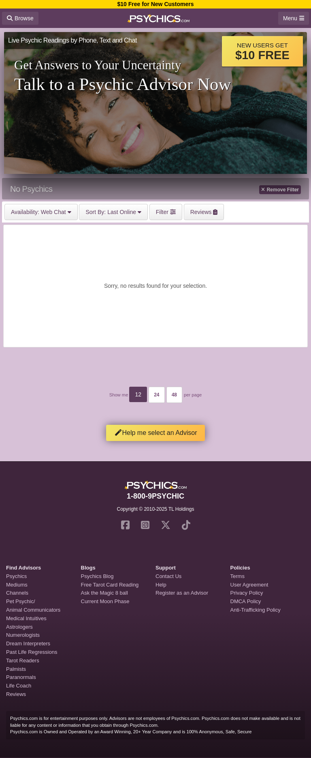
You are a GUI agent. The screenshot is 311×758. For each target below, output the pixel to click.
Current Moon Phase (105, 601)
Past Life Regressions (31, 652)
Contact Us (168, 576)
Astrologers (19, 627)
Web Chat (41, 212)
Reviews (16, 694)
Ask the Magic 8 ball (104, 593)
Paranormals (21, 677)
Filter (166, 212)
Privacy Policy (246, 593)
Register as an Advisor (182, 593)
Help (161, 585)
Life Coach (18, 686)
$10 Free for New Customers (155, 4)
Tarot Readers (22, 660)
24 (156, 395)
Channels (17, 593)
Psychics (16, 576)
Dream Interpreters (28, 643)
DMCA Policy (245, 601)
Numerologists (23, 635)
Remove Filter (280, 190)
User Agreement (249, 585)
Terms (237, 576)
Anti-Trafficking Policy (255, 610)
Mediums (17, 585)
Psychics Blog (97, 576)
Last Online (113, 212)
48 (174, 395)
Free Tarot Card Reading (110, 585)
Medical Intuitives (26, 618)
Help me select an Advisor (155, 432)
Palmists (16, 669)
